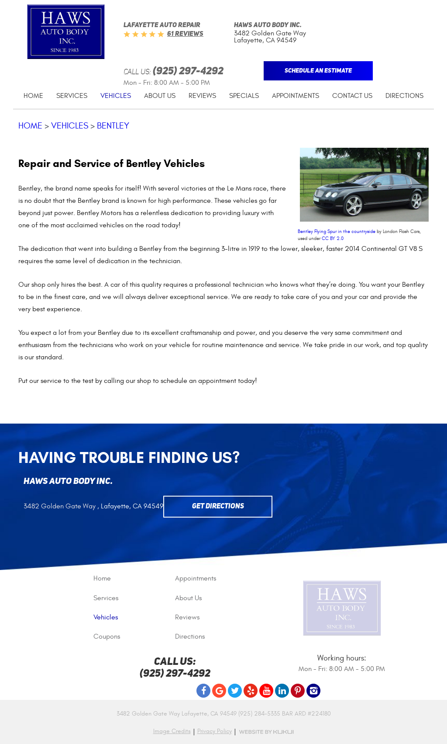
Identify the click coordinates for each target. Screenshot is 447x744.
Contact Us (352, 96)
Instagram (313, 691)
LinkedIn (282, 691)
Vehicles (115, 96)
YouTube (266, 691)
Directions (404, 96)
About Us (159, 96)
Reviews (202, 96)
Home (33, 96)
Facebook (203, 691)
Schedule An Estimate (318, 71)
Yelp (251, 691)
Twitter (235, 691)
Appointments (295, 96)
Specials (244, 96)
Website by (266, 732)
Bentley (113, 126)
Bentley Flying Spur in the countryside (336, 231)
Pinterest (298, 691)
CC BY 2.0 (333, 238)
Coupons (106, 636)
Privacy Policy (214, 731)
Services (71, 96)
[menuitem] (33, 95)
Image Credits (172, 731)
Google (219, 691)
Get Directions (218, 506)
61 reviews (185, 34)
